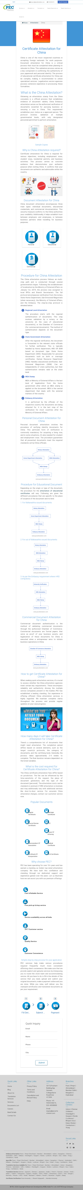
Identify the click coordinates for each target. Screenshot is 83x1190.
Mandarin (31, 1175)
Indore (68, 1109)
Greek (25, 1175)
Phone (28, 1045)
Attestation (31, 8)
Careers (10, 1109)
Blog (9, 1090)
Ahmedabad (70, 1088)
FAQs (29, 1101)
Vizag (7, 1169)
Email (28, 1029)
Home (10, 1086)
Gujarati (28, 1173)
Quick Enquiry (63, 2)
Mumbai (68, 1090)
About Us (11, 1093)
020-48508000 (51, 1105)
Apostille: (9, 1160)
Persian (15, 1175)
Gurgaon (23, 1162)
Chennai (74, 1109)
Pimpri (73, 1086)
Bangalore (69, 1093)
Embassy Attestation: (13, 1154)
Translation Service (12, 1172)
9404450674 (50, 2)
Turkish (13, 1173)
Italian (8, 1173)
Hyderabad (69, 1095)
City (27, 1052)
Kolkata (69, 1111)
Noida (16, 1157)
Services (21, 8)
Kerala (29, 1162)
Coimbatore (9, 1157)
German (21, 1172)
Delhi (74, 1090)
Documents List (13, 1105)
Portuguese (21, 1173)
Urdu (20, 1175)
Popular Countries (65, 8)
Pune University (26, 1178)
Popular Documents (52, 8)
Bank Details (12, 1112)
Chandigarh (28, 1155)
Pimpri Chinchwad (30, 1154)
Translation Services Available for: (16, 1165)
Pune (67, 1086)
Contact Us (21, 17)
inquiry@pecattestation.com (37, 2)
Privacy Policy (32, 1086)
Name (28, 1037)
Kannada (8, 1175)
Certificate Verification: (13, 1178)
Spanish (27, 1172)
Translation (40, 8)
